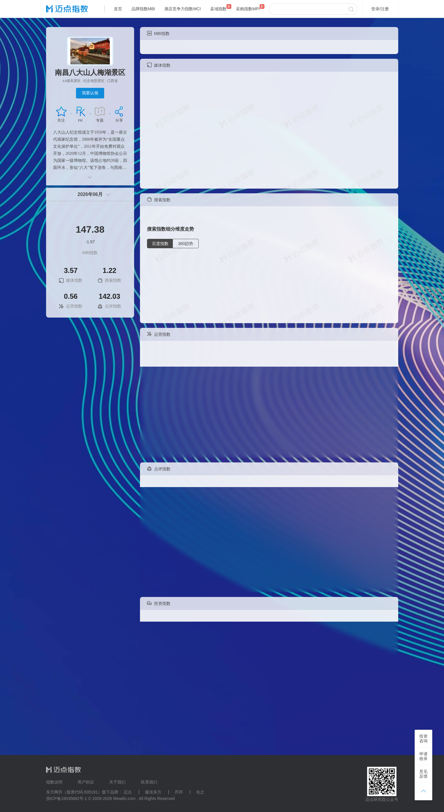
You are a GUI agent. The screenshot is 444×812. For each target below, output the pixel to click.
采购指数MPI (248, 8)
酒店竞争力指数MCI (182, 8)
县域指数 (218, 8)
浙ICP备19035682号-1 (66, 798)
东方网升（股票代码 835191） (74, 792)
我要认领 (90, 92)
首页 (118, 8)
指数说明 (54, 782)
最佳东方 (153, 792)
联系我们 (149, 782)
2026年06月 (89, 194)
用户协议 (85, 782)
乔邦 (179, 792)
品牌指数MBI (143, 8)
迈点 (128, 792)
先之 (200, 792)
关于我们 (117, 782)
